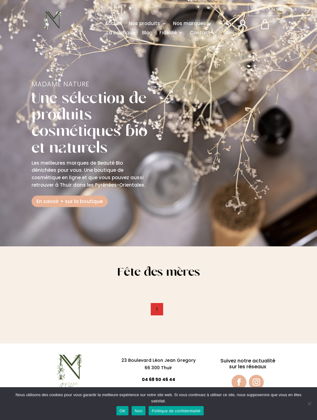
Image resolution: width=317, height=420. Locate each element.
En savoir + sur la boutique (70, 201)
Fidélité (168, 33)
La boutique (120, 33)
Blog (147, 33)
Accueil (113, 24)
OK (122, 411)
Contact (200, 33)
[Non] (309, 404)
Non (138, 411)
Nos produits (144, 24)
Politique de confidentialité (176, 411)
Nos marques (189, 24)
